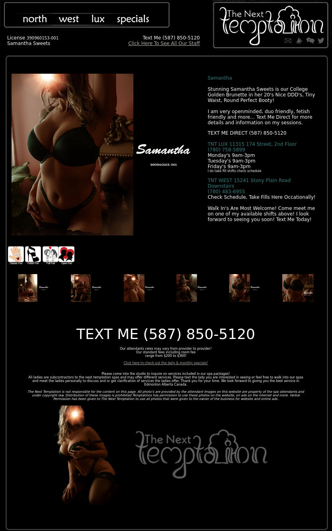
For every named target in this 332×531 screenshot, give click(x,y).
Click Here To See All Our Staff (164, 43)
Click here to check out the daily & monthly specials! (166, 363)
